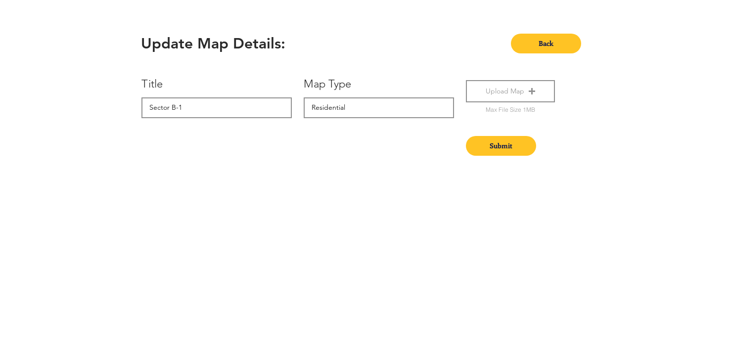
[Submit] (501, 146)
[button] (510, 91)
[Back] (546, 43)
